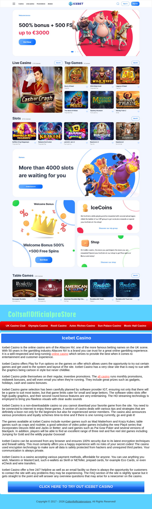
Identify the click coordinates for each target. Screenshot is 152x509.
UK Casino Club (15, 325)
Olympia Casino (38, 325)
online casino (59, 353)
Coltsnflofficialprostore (78, 501)
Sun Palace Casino (109, 325)
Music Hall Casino (135, 325)
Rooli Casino (58, 325)
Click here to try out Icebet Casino (76, 487)
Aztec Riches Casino (82, 325)
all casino (104, 376)
